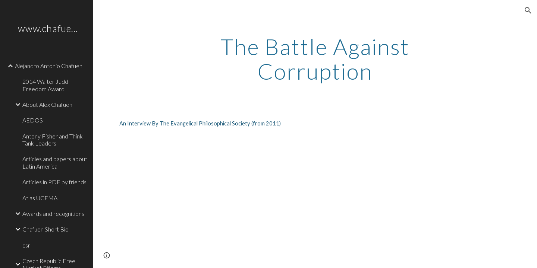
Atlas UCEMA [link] (39, 197)
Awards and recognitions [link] (53, 213)
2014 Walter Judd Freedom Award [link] (45, 85)
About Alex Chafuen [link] (47, 104)
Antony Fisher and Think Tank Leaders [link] (52, 140)
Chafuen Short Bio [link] (45, 229)
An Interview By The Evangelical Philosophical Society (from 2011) (200, 123)
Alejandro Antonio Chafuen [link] (48, 65)
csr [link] (26, 245)
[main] (315, 58)
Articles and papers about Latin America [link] (54, 162)
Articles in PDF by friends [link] (54, 181)
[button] (528, 10)
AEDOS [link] (32, 120)
